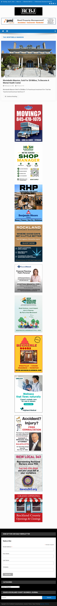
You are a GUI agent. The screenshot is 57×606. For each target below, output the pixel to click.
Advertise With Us (27, 1)
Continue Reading (11, 96)
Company (5, 567)
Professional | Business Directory (43, 1)
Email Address (7, 547)
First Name (6, 553)
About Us (18, 1)
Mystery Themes (44, 604)
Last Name (6, 560)
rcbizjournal (20, 85)
